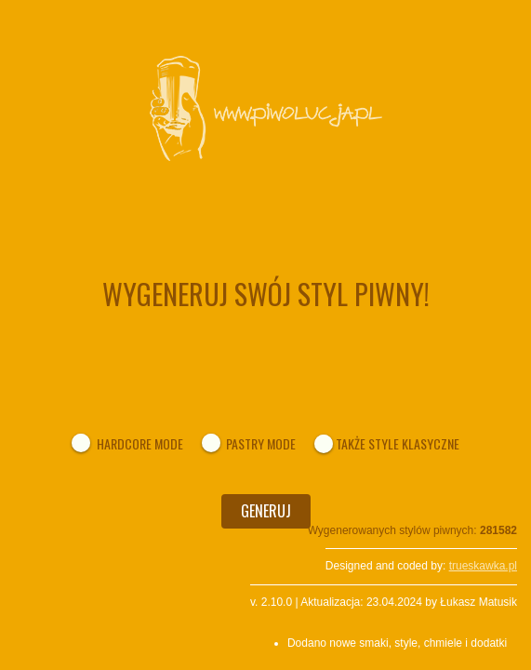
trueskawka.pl (483, 565)
